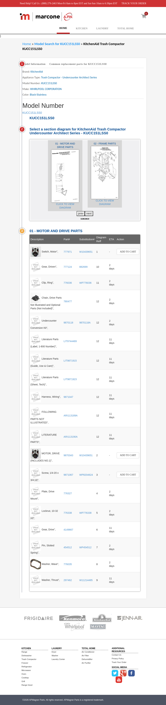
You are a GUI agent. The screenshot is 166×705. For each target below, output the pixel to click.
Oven (24, 674)
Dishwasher (27, 656)
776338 (68, 512)
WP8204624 (86, 474)
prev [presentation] (80, 213)
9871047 (68, 397)
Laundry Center (58, 659)
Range (24, 652)
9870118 (68, 322)
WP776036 (85, 282)
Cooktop (25, 678)
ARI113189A (70, 415)
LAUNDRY (102, 28)
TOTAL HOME (125, 28)
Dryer (54, 652)
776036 (68, 282)
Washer (55, 656)
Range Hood (27, 685)
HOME (63, 28)
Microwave (26, 670)
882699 (83, 266)
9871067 (68, 474)
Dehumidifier (87, 659)
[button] (82, 218)
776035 (68, 564)
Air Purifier (86, 663)
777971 (68, 251)
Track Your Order (119, 662)
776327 (68, 493)
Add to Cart (128, 251)
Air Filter (85, 656)
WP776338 (85, 512)
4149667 (68, 529)
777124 (68, 266)
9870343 (68, 455)
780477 (68, 301)
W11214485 (86, 580)
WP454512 (85, 547)
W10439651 (86, 251)
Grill (23, 681)
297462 (68, 580)
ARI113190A (70, 436)
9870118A (84, 322)
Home (26, 44)
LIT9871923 (70, 379)
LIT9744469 (70, 341)
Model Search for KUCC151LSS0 (57, 44)
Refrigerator (27, 667)
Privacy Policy (118, 658)
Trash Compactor (29, 659)
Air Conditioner (88, 652)
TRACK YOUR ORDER (133, 3)
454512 (68, 547)
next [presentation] (89, 213)
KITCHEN (81, 28)
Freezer (25, 663)
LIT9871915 (70, 360)
